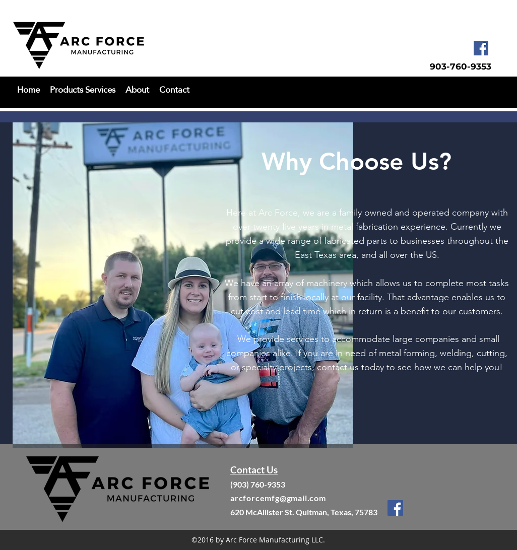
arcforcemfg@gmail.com (278, 498)
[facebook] (481, 48)
